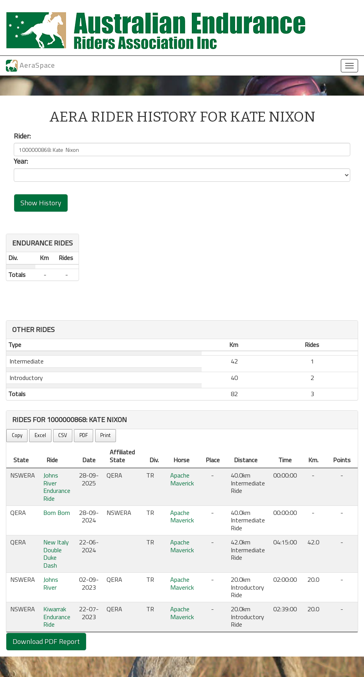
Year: (21, 161)
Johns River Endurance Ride (56, 486)
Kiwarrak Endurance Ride (56, 616)
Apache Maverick (182, 478)
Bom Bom (56, 512)
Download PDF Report (46, 641)
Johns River (50, 583)
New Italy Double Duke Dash (56, 553)
